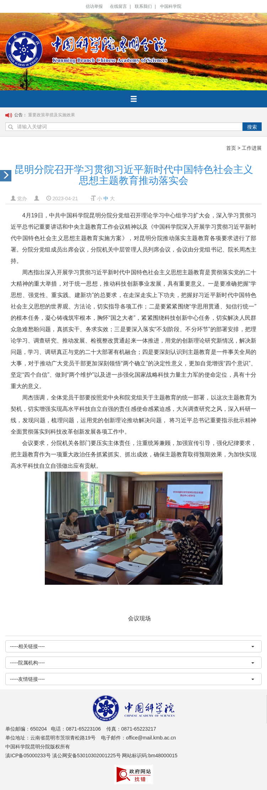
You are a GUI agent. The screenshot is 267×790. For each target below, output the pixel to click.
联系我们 (143, 6)
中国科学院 (170, 6)
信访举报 (94, 6)
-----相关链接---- (132, 646)
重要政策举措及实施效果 (51, 114)
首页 (231, 148)
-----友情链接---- (132, 679)
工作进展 (252, 148)
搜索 (252, 127)
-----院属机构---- (132, 663)
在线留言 (118, 6)
